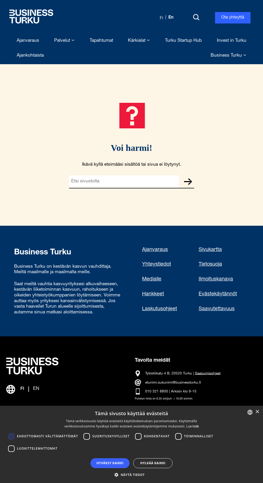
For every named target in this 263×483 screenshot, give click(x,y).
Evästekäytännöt (218, 294)
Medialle (151, 279)
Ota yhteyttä (232, 18)
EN (36, 389)
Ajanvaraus (155, 250)
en (170, 18)
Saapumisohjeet (208, 373)
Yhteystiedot (156, 264)
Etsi (188, 181)
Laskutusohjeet (159, 309)
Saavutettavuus (217, 309)
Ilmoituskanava (216, 279)
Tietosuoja (210, 264)
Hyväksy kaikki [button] (110, 463)
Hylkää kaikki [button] (152, 463)
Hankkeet (153, 294)
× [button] (257, 412)
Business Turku (228, 55)
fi (161, 17)
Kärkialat (139, 41)
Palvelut (64, 41)
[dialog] (131, 444)
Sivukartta (210, 250)
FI (22, 389)
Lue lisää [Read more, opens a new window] (192, 426)
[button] (131, 474)
